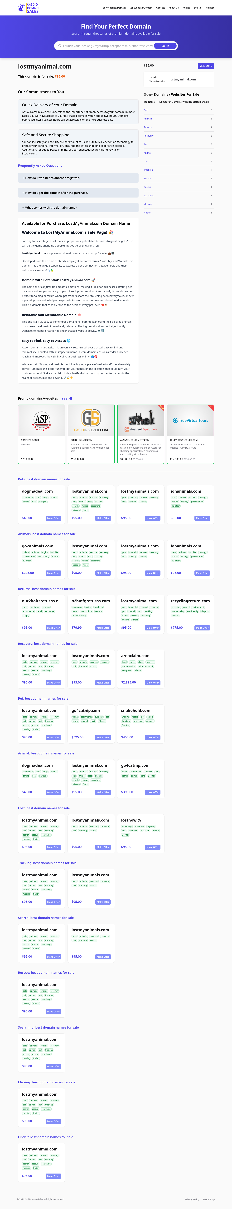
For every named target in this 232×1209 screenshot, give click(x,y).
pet (74, 501)
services (143, 497)
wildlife (192, 497)
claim (140, 662)
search (75, 506)
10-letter (176, 506)
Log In (197, 7)
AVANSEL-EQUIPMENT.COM (134, 439)
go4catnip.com (86, 710)
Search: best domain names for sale (46, 918)
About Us (174, 7)
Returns (148, 127)
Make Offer (206, 66)
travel (132, 662)
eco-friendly (43, 556)
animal (54, 497)
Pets (146, 110)
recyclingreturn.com (190, 600)
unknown (133, 830)
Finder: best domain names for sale (45, 1137)
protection (138, 721)
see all (67, 398)
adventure (139, 826)
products (98, 607)
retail (39, 611)
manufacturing (79, 615)
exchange (49, 611)
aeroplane (126, 670)
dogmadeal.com (37, 491)
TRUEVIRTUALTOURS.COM (184, 439)
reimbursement (146, 666)
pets (38, 497)
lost (90, 501)
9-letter (138, 670)
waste (186, 607)
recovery (104, 497)
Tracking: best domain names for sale (47, 863)
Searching (149, 195)
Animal (147, 152)
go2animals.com (37, 546)
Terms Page (209, 1199)
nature (175, 501)
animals (83, 497)
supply (26, 615)
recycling (176, 607)
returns (93, 497)
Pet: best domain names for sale (43, 698)
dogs (45, 497)
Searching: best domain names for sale (48, 1027)
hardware (35, 607)
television (145, 830)
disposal (205, 611)
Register (209, 7)
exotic (150, 716)
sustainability (178, 611)
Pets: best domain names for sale (44, 479)
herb (93, 721)
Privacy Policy (192, 1199)
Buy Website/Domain (114, 7)
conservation (29, 556)
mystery (151, 826)
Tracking (148, 169)
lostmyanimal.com (45, 66)
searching (95, 506)
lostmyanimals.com (140, 491)
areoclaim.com (135, 655)
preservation (197, 501)
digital (45, 552)
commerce (28, 497)
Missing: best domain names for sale (46, 1082)
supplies (98, 716)
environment (198, 607)
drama (156, 830)
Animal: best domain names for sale (46, 753)
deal (34, 501)
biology (184, 501)
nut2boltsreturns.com (43, 600)
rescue (85, 506)
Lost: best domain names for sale (44, 808)
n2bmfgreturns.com (91, 600)
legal (124, 662)
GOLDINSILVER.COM (81, 439)
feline (75, 716)
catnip (75, 721)
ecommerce (28, 611)
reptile (135, 716)
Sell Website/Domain (141, 7)
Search (147, 178)
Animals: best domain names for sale (47, 534)
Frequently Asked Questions (40, 165)
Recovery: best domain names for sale (47, 643)
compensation (128, 666)
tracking (98, 501)
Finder (147, 212)
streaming (127, 826)
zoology (203, 497)
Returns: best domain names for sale (47, 589)
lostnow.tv (131, 820)
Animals (148, 118)
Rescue (147, 186)
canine (26, 501)
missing (76, 510)
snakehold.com (135, 710)
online (26, 552)
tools (25, 607)
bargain (42, 501)
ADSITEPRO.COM (30, 439)
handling (126, 721)
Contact (160, 7)
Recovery (149, 135)
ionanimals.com (186, 491)
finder (85, 510)
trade (74, 611)
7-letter (125, 834)
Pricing (186, 7)
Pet (145, 144)
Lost (146, 161)
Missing (148, 204)
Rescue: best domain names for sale (46, 972)
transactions (86, 611)
